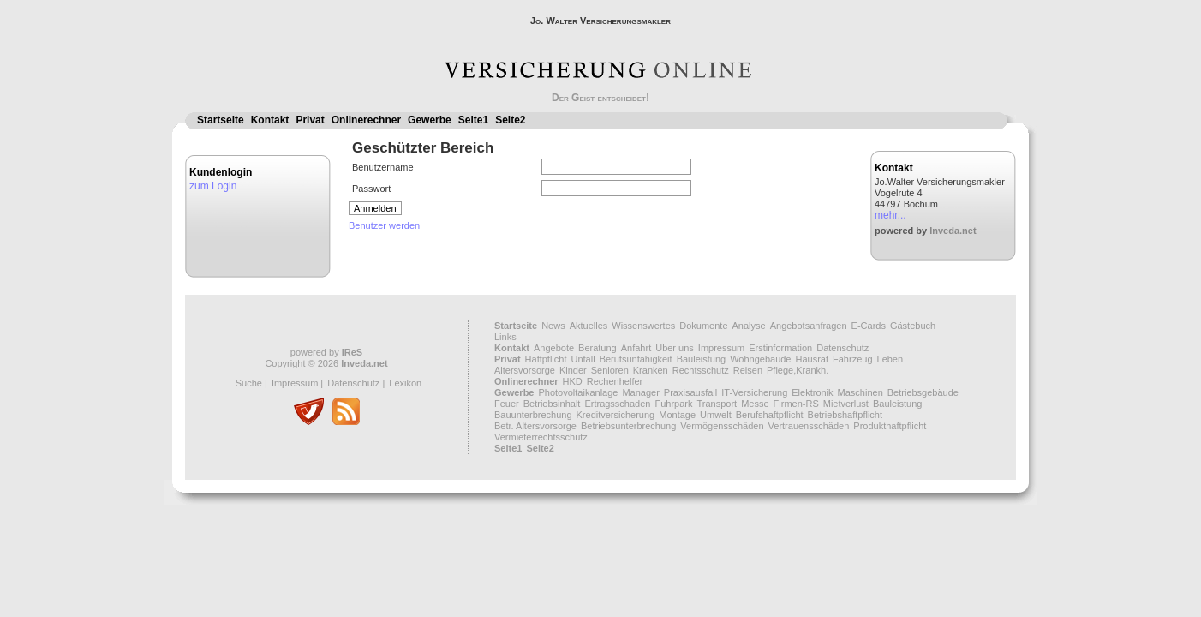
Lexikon (405, 383)
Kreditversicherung (616, 415)
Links (505, 337)
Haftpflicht (546, 359)
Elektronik (812, 392)
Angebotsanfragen (808, 325)
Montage (677, 415)
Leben (890, 359)
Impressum (295, 383)
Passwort (371, 188)
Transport (716, 403)
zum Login (212, 186)
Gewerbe (429, 120)
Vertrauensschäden (809, 426)
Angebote (554, 348)
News (553, 325)
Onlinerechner (366, 120)
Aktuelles (589, 325)
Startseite (220, 120)
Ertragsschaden (617, 403)
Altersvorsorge (524, 370)
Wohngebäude (760, 359)
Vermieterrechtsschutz (541, 437)
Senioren (610, 370)
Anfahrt (636, 348)
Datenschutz (353, 383)
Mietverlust (846, 403)
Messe (754, 403)
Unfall (583, 359)
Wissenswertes (643, 325)
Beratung (597, 348)
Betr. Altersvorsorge (535, 426)
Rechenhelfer (614, 381)
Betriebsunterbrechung (628, 426)
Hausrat (812, 359)
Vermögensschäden (721, 426)
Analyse (749, 325)
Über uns (674, 348)
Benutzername (383, 167)
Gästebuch (912, 325)
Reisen (747, 370)
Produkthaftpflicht (889, 426)
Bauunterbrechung (533, 415)
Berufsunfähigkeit (636, 359)
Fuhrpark (673, 403)
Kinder (573, 370)
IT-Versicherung (754, 392)
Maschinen (860, 392)
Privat (310, 120)
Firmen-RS (796, 403)
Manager (640, 392)
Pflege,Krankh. (797, 370)
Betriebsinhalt (552, 403)
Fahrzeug (852, 359)
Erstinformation (780, 348)
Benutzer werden (384, 225)
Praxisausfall (690, 392)
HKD (573, 381)
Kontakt (270, 120)
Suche (249, 383)
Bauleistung (701, 359)
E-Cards (868, 325)
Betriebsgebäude (923, 392)
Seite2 (510, 120)
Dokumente (703, 325)
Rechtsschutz (700, 370)
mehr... (890, 215)
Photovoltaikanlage (578, 392)
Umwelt (716, 415)
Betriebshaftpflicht (845, 415)
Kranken (650, 370)
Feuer (506, 403)
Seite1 (473, 120)
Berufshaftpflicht (770, 415)
